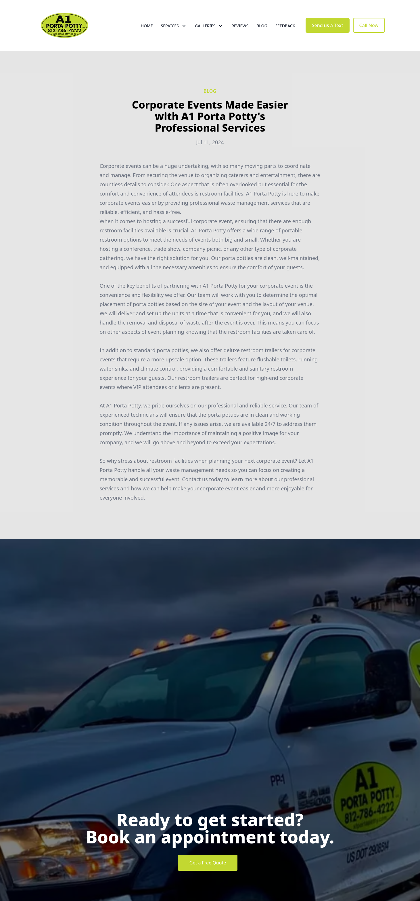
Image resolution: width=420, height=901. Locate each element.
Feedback (285, 26)
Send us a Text (327, 25)
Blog (261, 26)
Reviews (239, 26)
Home (147, 26)
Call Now (369, 25)
